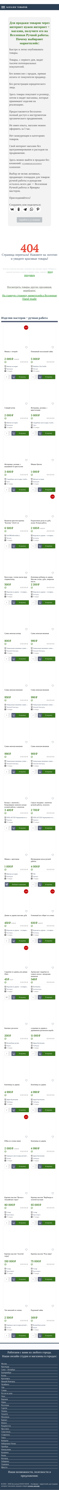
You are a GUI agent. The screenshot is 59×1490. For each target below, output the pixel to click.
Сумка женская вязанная (40, 633)
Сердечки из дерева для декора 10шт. (15, 973)
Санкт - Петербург (8, 1369)
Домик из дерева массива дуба (15, 915)
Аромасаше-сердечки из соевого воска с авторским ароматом (40, 974)
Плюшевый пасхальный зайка (42, 351)
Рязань (3, 1455)
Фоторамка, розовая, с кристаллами (39, 409)
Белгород (4, 1458)
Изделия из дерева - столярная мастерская (21, 592)
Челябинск (5, 1384)
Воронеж (4, 1399)
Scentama (36, 987)
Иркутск (4, 1467)
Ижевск (4, 1423)
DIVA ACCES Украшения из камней (19, 817)
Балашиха (5, 1452)
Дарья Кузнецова (38, 1043)
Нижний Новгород (8, 1381)
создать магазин (33, 1486)
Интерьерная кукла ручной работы (41, 860)
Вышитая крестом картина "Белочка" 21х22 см (14, 522)
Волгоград (5, 1405)
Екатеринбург (6, 1372)
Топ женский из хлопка (13, 1310)
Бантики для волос (11, 1028)
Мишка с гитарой (10, 351)
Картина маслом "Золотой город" (13, 1255)
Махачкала (5, 1417)
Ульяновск (5, 1464)
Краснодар (5, 1367)
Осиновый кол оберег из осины (42, 915)
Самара (4, 1390)
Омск (3, 1396)
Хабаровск (5, 1461)
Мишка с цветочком (11, 859)
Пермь (3, 1402)
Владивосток (6, 1426)
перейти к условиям (29, 219)
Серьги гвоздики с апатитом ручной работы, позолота (41, 804)
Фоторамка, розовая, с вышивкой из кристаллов (13, 465)
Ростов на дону (6, 1393)
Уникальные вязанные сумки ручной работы (22, 648)
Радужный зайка (37, 1310)
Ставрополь (5, 1435)
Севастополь (5, 1432)
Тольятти (4, 1414)
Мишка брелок (36, 464)
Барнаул (4, 1420)
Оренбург (4, 1446)
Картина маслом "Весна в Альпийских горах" (13, 1198)
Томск (3, 1438)
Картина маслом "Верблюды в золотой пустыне (42, 1198)
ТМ (34, 874)
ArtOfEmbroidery (13, 536)
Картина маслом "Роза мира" (41, 1254)
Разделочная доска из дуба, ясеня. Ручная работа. (41, 522)
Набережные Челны (8, 1443)
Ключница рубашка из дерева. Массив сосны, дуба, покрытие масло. (42, 579)
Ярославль (5, 1429)
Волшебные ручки (13, 1043)
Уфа (2, 1387)
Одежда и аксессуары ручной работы (19, 1156)
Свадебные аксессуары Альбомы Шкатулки (21, 479)
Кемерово (4, 1440)
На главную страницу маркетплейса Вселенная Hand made (29, 297)
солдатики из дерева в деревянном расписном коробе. (42, 1029)
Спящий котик (9, 408)
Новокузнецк (6, 1449)
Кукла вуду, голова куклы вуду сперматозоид (15, 578)
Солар (9, 1212)
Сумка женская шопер (12, 633)
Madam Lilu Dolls (39, 366)
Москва (4, 1364)
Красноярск (5, 1378)
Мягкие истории (12, 366)
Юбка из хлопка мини (12, 1141)
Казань (3, 1375)
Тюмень (4, 1411)
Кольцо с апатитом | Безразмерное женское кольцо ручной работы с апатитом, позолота (15, 805)
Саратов (4, 1408)
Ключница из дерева (12, 1085)
